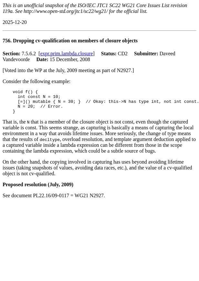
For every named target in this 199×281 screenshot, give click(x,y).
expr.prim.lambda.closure (66, 53)
